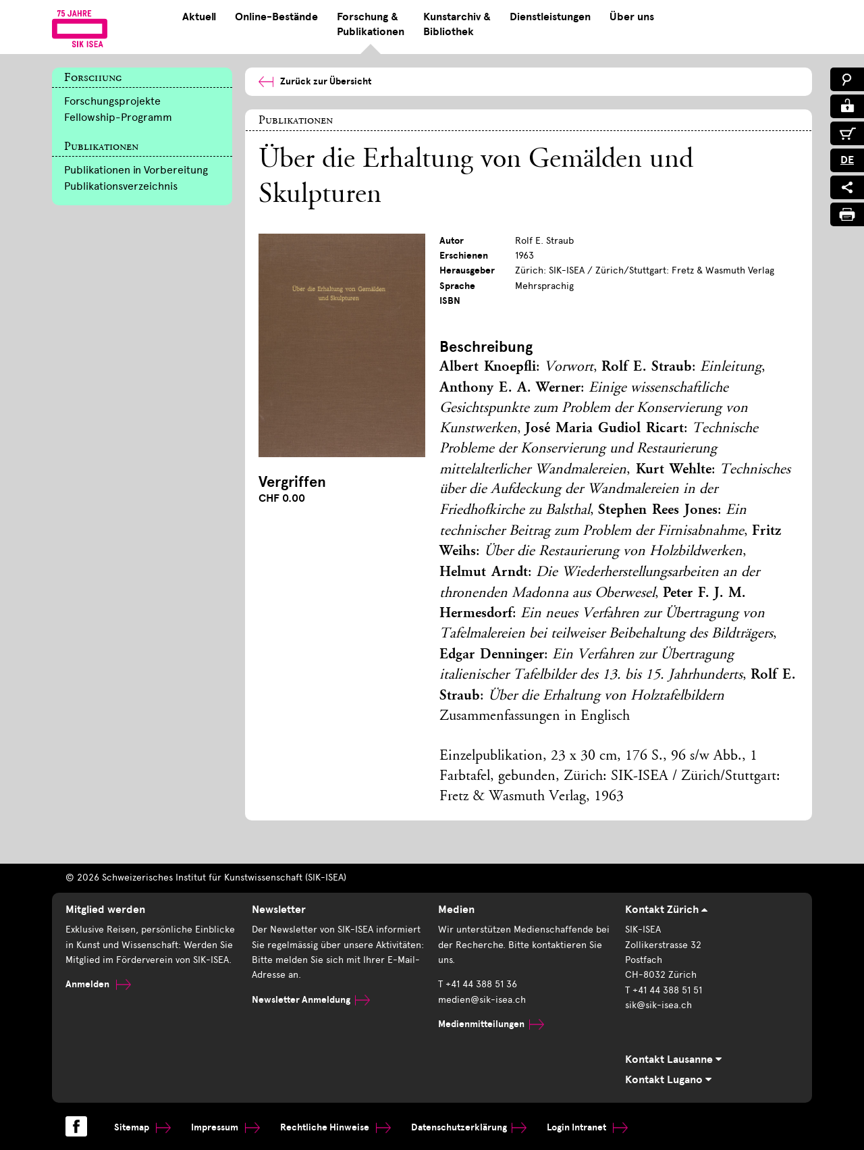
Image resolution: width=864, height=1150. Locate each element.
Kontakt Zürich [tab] (666, 909)
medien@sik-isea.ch (482, 999)
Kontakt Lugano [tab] (668, 1080)
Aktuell (199, 17)
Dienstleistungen (550, 17)
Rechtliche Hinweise (335, 1127)
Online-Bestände (276, 17)
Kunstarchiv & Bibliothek (457, 24)
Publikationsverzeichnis (121, 186)
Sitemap (142, 1127)
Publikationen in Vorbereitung (136, 169)
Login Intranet (587, 1127)
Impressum (225, 1127)
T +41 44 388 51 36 (477, 984)
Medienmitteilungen (491, 1024)
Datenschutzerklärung (468, 1127)
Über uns (632, 17)
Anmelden (98, 984)
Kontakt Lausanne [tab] (673, 1059)
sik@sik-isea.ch (658, 1005)
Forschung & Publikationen (370, 24)
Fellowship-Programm (118, 117)
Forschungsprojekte (112, 101)
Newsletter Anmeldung (311, 999)
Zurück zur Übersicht (315, 81)
